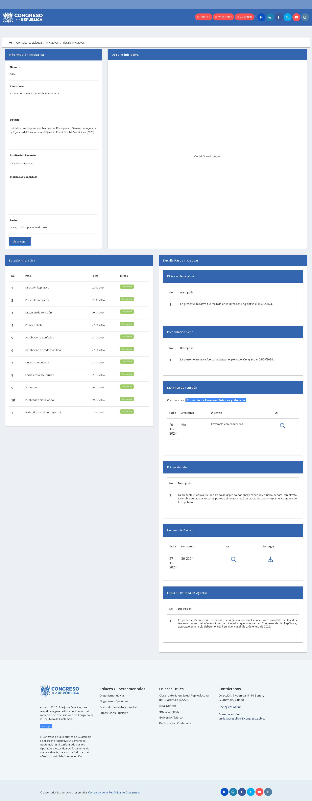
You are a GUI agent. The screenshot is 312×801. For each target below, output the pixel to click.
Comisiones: (17, 86)
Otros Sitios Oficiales (114, 713)
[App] (270, 17)
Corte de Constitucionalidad (118, 707)
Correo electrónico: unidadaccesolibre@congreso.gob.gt (242, 716)
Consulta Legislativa (29, 42)
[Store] (233, 792)
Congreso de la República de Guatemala (114, 792)
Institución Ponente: (23, 155)
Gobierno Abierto (171, 717)
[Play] (261, 17)
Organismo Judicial (112, 695)
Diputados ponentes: (23, 177)
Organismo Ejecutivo (114, 701)
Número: (15, 67)
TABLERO (203, 17)
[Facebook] (279, 17)
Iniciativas (52, 42)
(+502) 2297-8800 (230, 707)
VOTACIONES (223, 17)
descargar (20, 241)
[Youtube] (296, 17)
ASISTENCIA (244, 17)
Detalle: (15, 120)
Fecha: (14, 220)
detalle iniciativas (74, 42)
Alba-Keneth (167, 706)
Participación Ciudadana (175, 723)
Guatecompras (169, 711)
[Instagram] (305, 17)
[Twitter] (288, 17)
